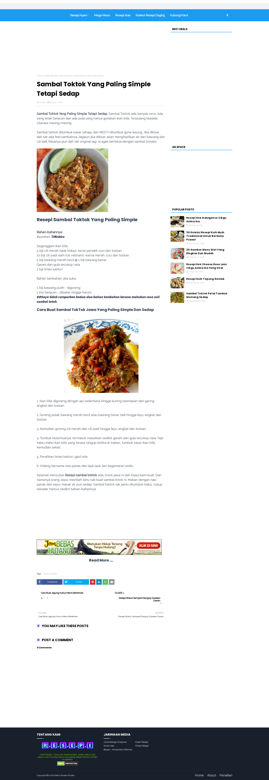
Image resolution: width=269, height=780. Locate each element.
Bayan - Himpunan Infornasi (118, 749)
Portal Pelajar (142, 745)
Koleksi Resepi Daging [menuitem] (150, 15)
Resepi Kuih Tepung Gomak (205, 279)
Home (39, 75)
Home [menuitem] (52, 15)
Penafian (226, 775)
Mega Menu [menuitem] (102, 15)
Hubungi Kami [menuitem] (179, 15)
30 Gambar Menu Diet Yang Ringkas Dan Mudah (205, 251)
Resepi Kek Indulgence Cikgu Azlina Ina (206, 219)
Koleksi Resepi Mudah (63, 775)
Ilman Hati (109, 745)
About (211, 775)
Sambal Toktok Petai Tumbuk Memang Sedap (206, 295)
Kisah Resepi (141, 742)
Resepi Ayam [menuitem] (78, 15)
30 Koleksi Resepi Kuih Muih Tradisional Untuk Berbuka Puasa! (205, 236)
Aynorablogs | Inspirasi (115, 742)
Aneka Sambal (50, 75)
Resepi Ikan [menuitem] (122, 15)
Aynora (42, 102)
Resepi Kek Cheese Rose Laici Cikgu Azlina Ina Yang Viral (206, 266)
